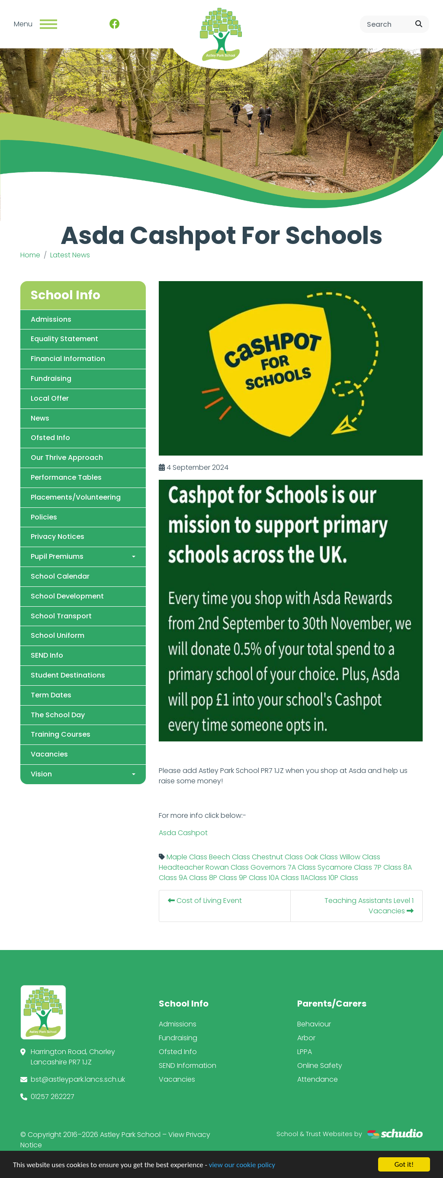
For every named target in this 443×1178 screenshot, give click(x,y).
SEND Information (187, 1065)
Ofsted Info (50, 438)
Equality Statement (64, 339)
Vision (41, 774)
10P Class (343, 878)
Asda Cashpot (183, 833)
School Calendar (60, 576)
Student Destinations (68, 675)
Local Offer (50, 398)
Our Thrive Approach (67, 457)
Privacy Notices (57, 537)
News (40, 418)
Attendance (317, 1079)
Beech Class (229, 857)
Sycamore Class (345, 868)
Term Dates (51, 695)
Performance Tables (66, 477)
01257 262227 (52, 1097)
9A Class (193, 878)
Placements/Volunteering (76, 497)
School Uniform (57, 636)
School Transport (61, 616)
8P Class (223, 878)
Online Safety (319, 1065)
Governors (268, 868)
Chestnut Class (277, 857)
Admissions (51, 319)
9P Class (253, 878)
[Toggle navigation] (48, 24)
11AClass (314, 878)
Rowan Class (227, 868)
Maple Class (187, 857)
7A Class (302, 868)
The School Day (58, 715)
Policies (44, 517)
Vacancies (49, 754)
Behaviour (314, 1024)
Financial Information (68, 359)
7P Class (387, 868)
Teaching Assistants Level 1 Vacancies (369, 906)
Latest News (70, 255)
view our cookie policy (242, 1167)
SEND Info (47, 655)
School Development (67, 596)
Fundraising (51, 378)
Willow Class (360, 857)
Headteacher (181, 868)
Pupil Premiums (57, 556)
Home (30, 255)
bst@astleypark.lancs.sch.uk (78, 1079)
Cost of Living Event (205, 901)
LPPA (304, 1052)
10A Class (284, 878)
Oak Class (321, 857)
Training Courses (60, 735)
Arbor (306, 1038)
